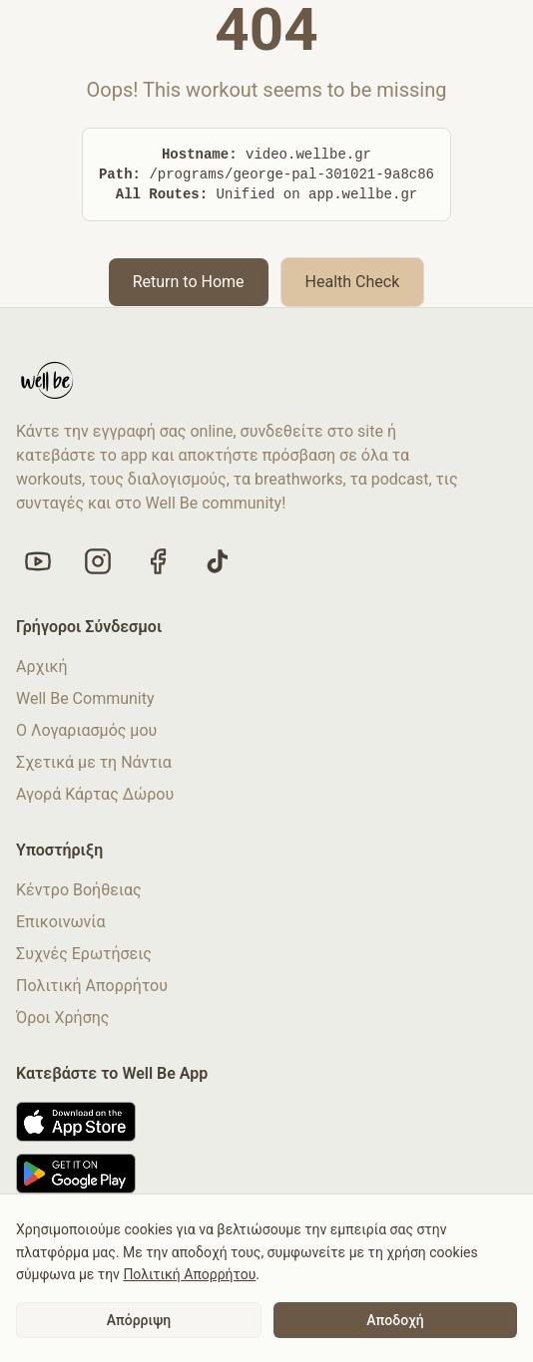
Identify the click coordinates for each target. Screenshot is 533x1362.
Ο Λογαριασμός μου (86, 730)
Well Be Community (85, 698)
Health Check (352, 281)
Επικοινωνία (61, 921)
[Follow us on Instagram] (98, 561)
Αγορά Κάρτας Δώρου (95, 794)
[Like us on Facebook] (158, 561)
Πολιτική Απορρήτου (92, 985)
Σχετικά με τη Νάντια (94, 762)
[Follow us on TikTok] (218, 561)
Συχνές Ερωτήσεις (84, 953)
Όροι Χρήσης (62, 1017)
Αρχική (42, 666)
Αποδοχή (394, 1320)
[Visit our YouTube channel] (38, 561)
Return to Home (189, 281)
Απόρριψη (139, 1320)
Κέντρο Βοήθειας (79, 889)
